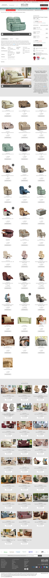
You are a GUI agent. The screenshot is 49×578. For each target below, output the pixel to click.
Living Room (3, 567)
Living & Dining (33, 8)
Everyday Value (44, 8)
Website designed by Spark (44, 573)
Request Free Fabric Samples (44, 25)
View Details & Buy (7, 137)
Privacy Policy (14, 568)
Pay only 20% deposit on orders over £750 (41, 48)
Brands (38, 8)
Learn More (44, 42)
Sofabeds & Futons (4, 562)
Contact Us (14, 562)
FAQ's (13, 563)
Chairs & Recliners (16, 8)
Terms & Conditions (15, 567)
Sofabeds (9, 8)
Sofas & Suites (3, 8)
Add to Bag (38, 45)
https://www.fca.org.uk (9, 576)
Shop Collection (8, 435)
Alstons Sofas (23, 8)
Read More (3, 61)
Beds (28, 8)
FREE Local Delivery (11, 10)
